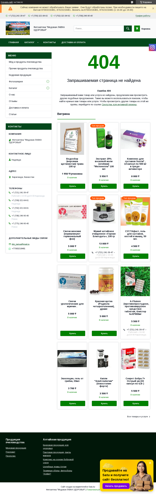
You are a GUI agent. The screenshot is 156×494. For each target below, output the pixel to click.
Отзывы (13, 101)
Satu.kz (92, 487)
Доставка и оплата (73, 42)
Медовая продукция (16, 448)
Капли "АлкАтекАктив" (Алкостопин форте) (103, 382)
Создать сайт (7, 2)
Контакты (49, 42)
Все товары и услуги (137, 416)
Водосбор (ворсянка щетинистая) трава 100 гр (72, 162)
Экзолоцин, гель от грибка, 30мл (72, 379)
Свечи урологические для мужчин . (72, 304)
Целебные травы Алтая (54, 466)
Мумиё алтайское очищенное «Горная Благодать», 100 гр (104, 234)
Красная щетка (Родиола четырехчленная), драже (103, 305)
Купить (72, 186)
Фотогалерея (16, 81)
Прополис (11, 456)
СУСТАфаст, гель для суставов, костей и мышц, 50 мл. (135, 235)
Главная (14, 42)
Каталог (29, 42)
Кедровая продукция (20, 75)
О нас (12, 94)
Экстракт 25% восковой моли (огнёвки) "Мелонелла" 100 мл (104, 163)
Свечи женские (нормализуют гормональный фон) (72, 235)
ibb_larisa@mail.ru (20, 244)
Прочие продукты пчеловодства (26, 68)
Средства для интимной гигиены (119, 104)
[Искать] (128, 29)
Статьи (12, 114)
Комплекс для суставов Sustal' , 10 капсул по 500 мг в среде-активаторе (135, 163)
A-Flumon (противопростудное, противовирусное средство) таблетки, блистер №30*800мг (135, 307)
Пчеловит (10, 452)
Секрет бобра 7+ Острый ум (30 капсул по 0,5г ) (135, 381)
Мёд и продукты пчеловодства (25, 62)
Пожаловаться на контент (98, 490)
